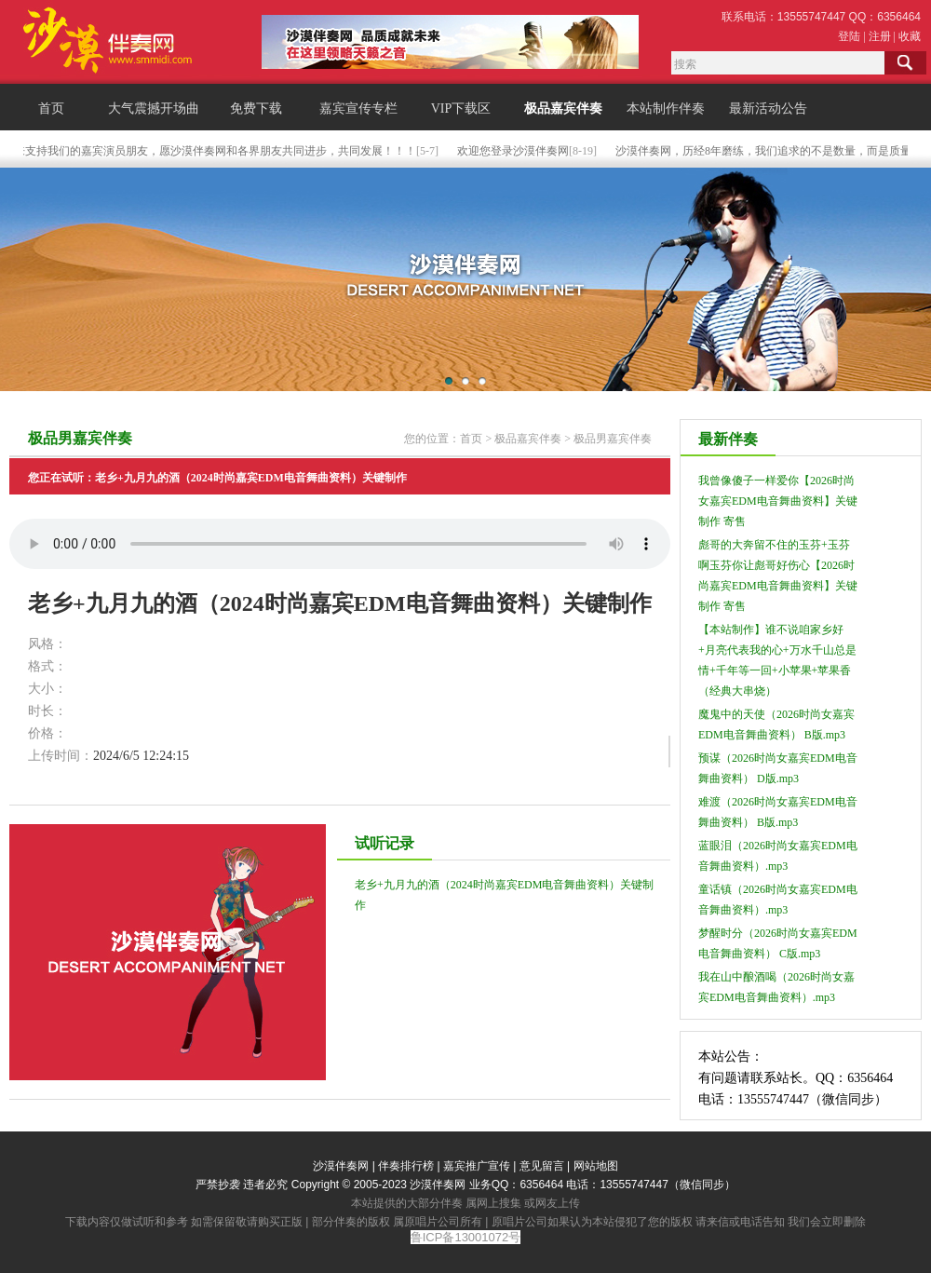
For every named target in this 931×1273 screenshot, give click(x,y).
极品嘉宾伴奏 (563, 108)
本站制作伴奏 (666, 108)
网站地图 (595, 1165)
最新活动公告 (768, 108)
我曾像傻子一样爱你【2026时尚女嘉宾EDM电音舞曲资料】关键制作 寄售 (777, 501)
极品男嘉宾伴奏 (612, 438)
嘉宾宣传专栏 (358, 108)
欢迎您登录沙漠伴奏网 (524, 150)
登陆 (849, 36)
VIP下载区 (461, 108)
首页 (51, 108)
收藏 (909, 36)
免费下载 (256, 108)
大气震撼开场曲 (153, 108)
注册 (880, 36)
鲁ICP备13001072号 (466, 1237)
